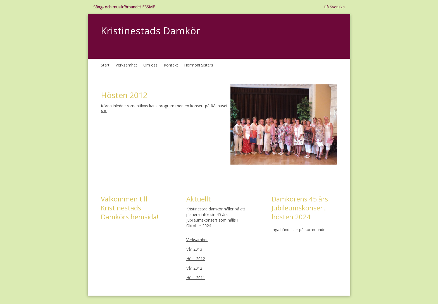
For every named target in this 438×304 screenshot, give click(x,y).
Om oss (150, 65)
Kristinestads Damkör (150, 30)
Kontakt (171, 65)
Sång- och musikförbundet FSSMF (124, 7)
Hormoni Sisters (198, 65)
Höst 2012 (195, 258)
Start (105, 65)
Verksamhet (126, 65)
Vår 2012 (194, 268)
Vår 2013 (194, 249)
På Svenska (334, 7)
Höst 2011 (195, 277)
